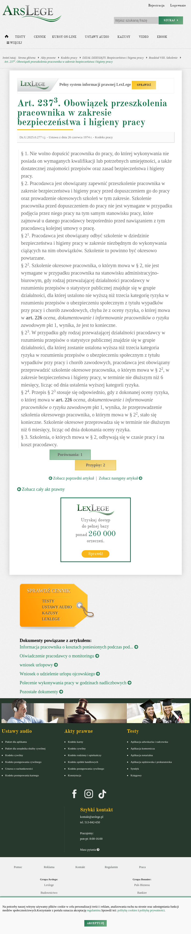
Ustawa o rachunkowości (19, 768)
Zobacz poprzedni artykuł (71, 478)
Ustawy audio (97, 37)
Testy (20, 37)
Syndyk (135, 768)
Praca (142, 867)
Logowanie (178, 5)
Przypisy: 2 (95, 465)
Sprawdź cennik (48, 590)
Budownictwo (49, 892)
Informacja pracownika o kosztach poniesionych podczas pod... (79, 646)
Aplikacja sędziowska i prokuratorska (151, 761)
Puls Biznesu (142, 884)
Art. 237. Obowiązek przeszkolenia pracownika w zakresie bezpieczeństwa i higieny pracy (58, 61)
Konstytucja (74, 775)
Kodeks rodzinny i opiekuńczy (84, 754)
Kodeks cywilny (14, 754)
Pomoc (18, 867)
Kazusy (123, 37)
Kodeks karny (75, 741)
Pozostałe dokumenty (41, 691)
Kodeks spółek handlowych (83, 761)
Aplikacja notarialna (142, 754)
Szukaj (171, 20)
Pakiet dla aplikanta (16, 741)
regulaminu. (93, 910)
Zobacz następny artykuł (120, 478)
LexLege (51, 619)
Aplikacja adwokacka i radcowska (149, 741)
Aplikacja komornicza (143, 748)
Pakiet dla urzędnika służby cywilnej (25, 748)
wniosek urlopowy (39, 664)
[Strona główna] (6, 37)
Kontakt (80, 867)
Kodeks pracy (69, 57)
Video (143, 37)
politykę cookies (127, 910)
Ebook (162, 37)
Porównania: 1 (70, 454)
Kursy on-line (64, 37)
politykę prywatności (152, 910)
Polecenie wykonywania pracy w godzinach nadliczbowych (75, 682)
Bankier (142, 892)
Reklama (49, 867)
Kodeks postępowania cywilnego (23, 761)
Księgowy (136, 775)
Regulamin (111, 867)
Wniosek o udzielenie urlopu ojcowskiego (60, 673)
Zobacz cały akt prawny (41, 489)
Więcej (14, 43)
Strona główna (27, 57)
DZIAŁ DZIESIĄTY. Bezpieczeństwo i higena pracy (113, 57)
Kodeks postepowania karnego (22, 775)
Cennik (40, 37)
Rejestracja (156, 5)
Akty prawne (48, 57)
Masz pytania (89, 849)
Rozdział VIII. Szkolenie (163, 57)
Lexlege (49, 884)
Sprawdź (95, 553)
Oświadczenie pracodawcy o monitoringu (59, 655)
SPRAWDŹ (144, 85)
